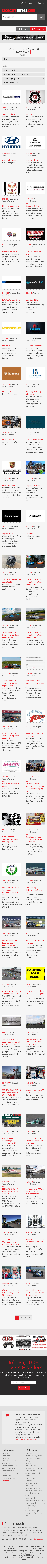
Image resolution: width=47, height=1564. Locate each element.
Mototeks (6, 346)
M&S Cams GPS (8, 440)
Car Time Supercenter (34, 346)
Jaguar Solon (7, 534)
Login (31, 3)
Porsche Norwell (9, 485)
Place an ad (38, 29)
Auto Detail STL (32, 300)
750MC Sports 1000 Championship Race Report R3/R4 (10, 683)
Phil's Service (31, 114)
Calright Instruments (34, 440)
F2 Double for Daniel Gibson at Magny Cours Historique (35, 1140)
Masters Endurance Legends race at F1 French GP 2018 (10, 943)
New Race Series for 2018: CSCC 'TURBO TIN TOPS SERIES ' (34, 1041)
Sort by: (23, 55)
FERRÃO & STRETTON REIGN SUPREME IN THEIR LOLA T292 (10, 1191)
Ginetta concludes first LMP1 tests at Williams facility (35, 1241)
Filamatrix (6, 392)
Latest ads (22, 29)
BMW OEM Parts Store (11, 300)
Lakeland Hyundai (9, 160)
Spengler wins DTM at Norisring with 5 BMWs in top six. (35, 1191)
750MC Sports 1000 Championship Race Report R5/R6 (34, 635)
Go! (41, 17)
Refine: (5, 66)
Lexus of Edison (32, 160)
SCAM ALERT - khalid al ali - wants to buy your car (35, 993)
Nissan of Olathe (32, 206)
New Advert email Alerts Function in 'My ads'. (35, 683)
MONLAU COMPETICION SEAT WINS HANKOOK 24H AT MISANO (11, 1092)
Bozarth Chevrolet (9, 252)
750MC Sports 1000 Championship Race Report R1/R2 (10, 735)
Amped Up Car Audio (34, 486)
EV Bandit (30, 534)
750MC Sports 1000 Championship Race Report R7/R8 (10, 635)
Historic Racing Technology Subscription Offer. (10, 1140)
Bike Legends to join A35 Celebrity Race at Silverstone (10, 1292)
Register (41, 3)
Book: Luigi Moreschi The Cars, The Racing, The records (34, 839)
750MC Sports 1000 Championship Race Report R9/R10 (34, 582)
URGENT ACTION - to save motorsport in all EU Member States (11, 1042)
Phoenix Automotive (10, 206)
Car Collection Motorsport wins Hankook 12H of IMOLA (11, 1242)
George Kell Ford (9, 114)
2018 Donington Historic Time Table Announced (34, 890)
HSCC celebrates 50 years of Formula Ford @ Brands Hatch (35, 1292)
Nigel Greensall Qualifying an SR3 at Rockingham (10, 839)
